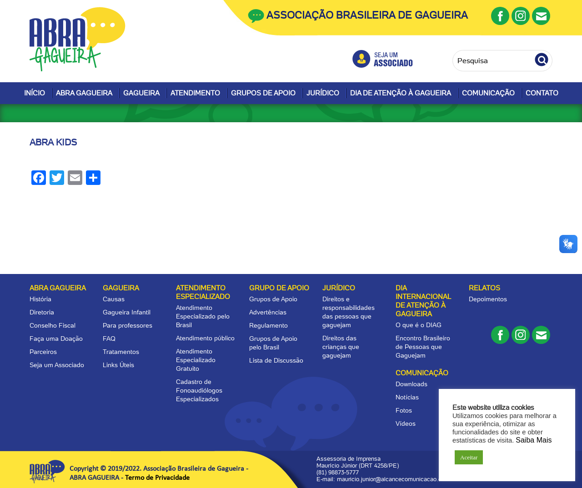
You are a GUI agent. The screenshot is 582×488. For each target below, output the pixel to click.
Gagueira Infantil (127, 312)
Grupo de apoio (279, 288)
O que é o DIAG (419, 325)
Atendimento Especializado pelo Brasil (203, 316)
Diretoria (42, 312)
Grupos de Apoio (263, 93)
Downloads (411, 384)
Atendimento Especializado (203, 292)
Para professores (127, 325)
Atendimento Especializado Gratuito (196, 360)
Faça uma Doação (56, 338)
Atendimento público (205, 338)
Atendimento (195, 93)
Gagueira (141, 93)
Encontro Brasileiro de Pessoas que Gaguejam (423, 346)
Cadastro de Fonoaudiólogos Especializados (199, 390)
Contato (542, 93)
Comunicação (488, 93)
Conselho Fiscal (52, 325)
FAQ (109, 338)
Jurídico (322, 93)
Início (34, 93)
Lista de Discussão (276, 360)
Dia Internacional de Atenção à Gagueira (423, 301)
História (40, 299)
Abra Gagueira (84, 93)
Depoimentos (488, 299)
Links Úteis (118, 364)
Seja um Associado (57, 364)
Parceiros (43, 351)
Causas (114, 299)
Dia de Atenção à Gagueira (400, 93)
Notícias (407, 397)
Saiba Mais (534, 440)
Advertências (267, 312)
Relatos (484, 288)
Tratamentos (121, 351)
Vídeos (406, 423)
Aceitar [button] (468, 457)
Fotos (404, 410)
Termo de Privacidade (157, 478)
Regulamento (268, 325)
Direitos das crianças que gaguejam (340, 346)
